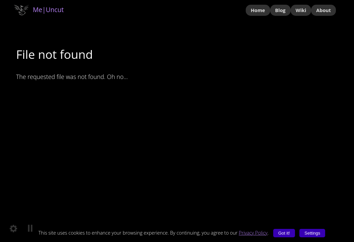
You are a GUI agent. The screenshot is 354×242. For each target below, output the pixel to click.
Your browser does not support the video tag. (177, 121)
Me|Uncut (38, 9)
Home (258, 10)
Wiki (301, 10)
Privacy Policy (253, 233)
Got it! (284, 233)
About (323, 10)
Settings (312, 233)
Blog (280, 10)
